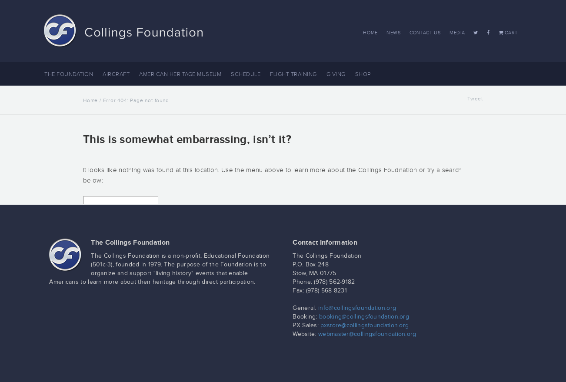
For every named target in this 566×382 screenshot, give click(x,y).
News (393, 33)
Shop (363, 74)
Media (457, 33)
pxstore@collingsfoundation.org (364, 325)
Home (370, 33)
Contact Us (425, 33)
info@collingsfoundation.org (357, 308)
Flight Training (293, 74)
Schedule (245, 74)
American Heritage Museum (180, 74)
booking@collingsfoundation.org (364, 316)
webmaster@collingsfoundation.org (367, 334)
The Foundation (68, 74)
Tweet (475, 99)
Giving (336, 74)
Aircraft (116, 74)
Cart (508, 33)
